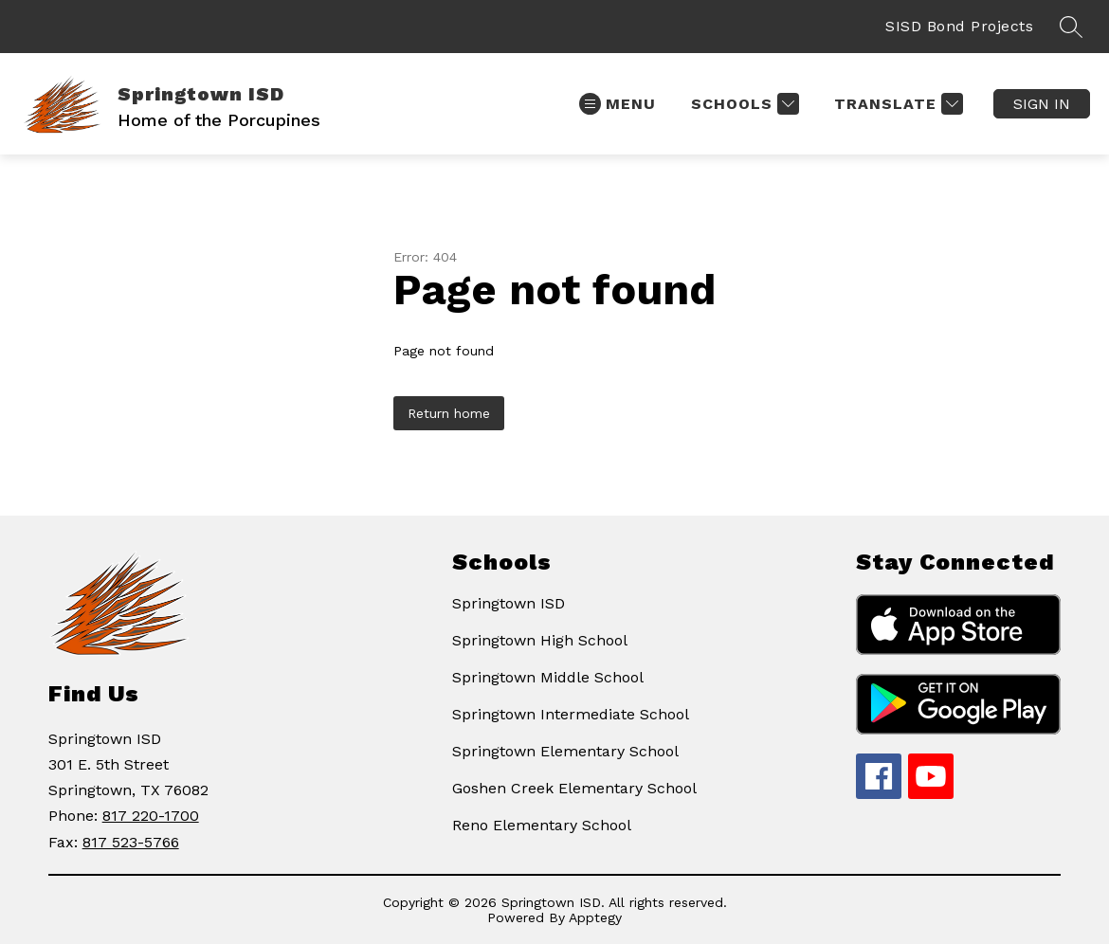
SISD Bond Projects (959, 26)
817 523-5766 (130, 842)
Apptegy (595, 917)
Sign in (1041, 104)
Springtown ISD (508, 603)
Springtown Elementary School (565, 751)
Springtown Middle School (548, 677)
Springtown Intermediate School (570, 714)
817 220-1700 (150, 816)
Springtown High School (539, 640)
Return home (449, 413)
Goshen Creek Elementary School (574, 788)
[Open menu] (617, 104)
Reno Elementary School (541, 825)
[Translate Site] (896, 104)
